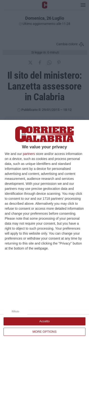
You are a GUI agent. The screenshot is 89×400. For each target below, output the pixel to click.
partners (29, 153)
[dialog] (44, 260)
